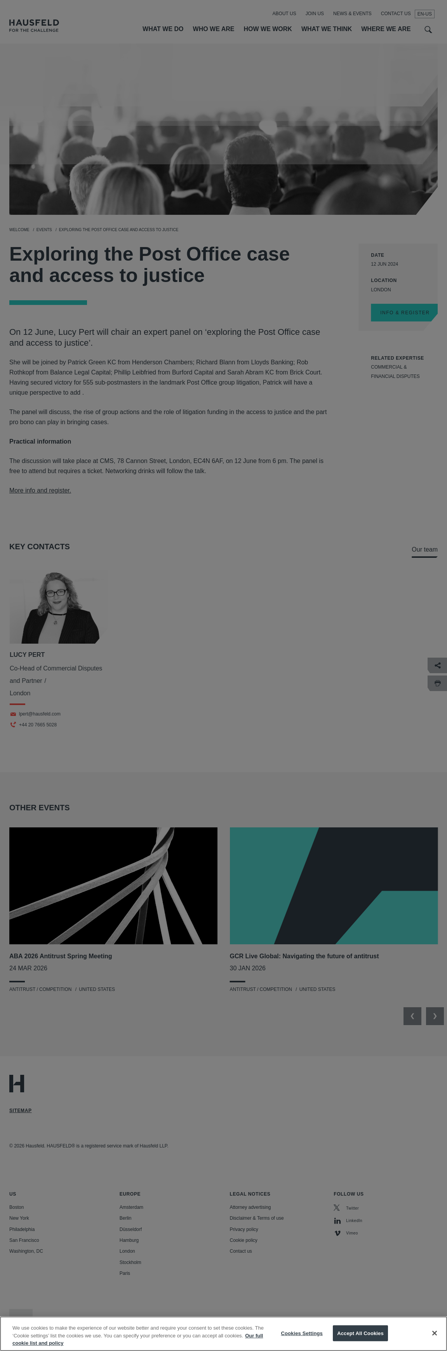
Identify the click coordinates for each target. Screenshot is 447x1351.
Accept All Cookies (360, 1339)
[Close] (434, 1339)
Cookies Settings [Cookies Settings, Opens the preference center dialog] (302, 1339)
